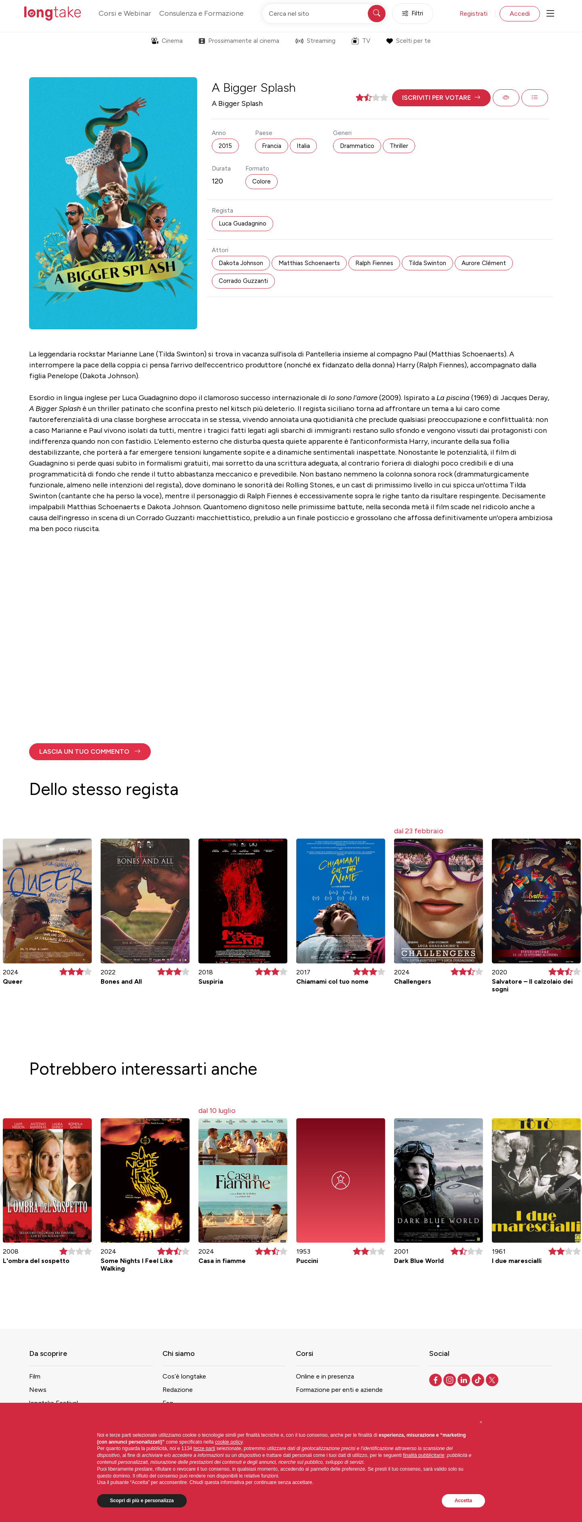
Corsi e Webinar (125, 13)
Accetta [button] (463, 1500)
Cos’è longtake (184, 1376)
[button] (441, 97)
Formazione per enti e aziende (339, 1389)
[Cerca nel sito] (324, 13)
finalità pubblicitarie (423, 1455)
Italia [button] (303, 146)
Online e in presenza (325, 1376)
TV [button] (361, 40)
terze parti (204, 1448)
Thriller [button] (399, 146)
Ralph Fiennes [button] (374, 263)
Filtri (412, 13)
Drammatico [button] (357, 146)
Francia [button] (271, 146)
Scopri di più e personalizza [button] (142, 1500)
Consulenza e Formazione (201, 13)
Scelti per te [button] (408, 40)
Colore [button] (261, 181)
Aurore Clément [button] (484, 263)
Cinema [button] (167, 40)
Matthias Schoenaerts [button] (309, 263)
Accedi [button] (520, 13)
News (37, 1389)
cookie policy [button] (228, 1442)
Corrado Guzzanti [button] (243, 281)
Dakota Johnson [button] (241, 263)
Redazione (177, 1389)
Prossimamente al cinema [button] (239, 40)
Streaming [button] (315, 40)
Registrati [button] (473, 13)
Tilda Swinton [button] (427, 263)
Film (34, 1376)
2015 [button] (225, 146)
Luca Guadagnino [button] (242, 223)
